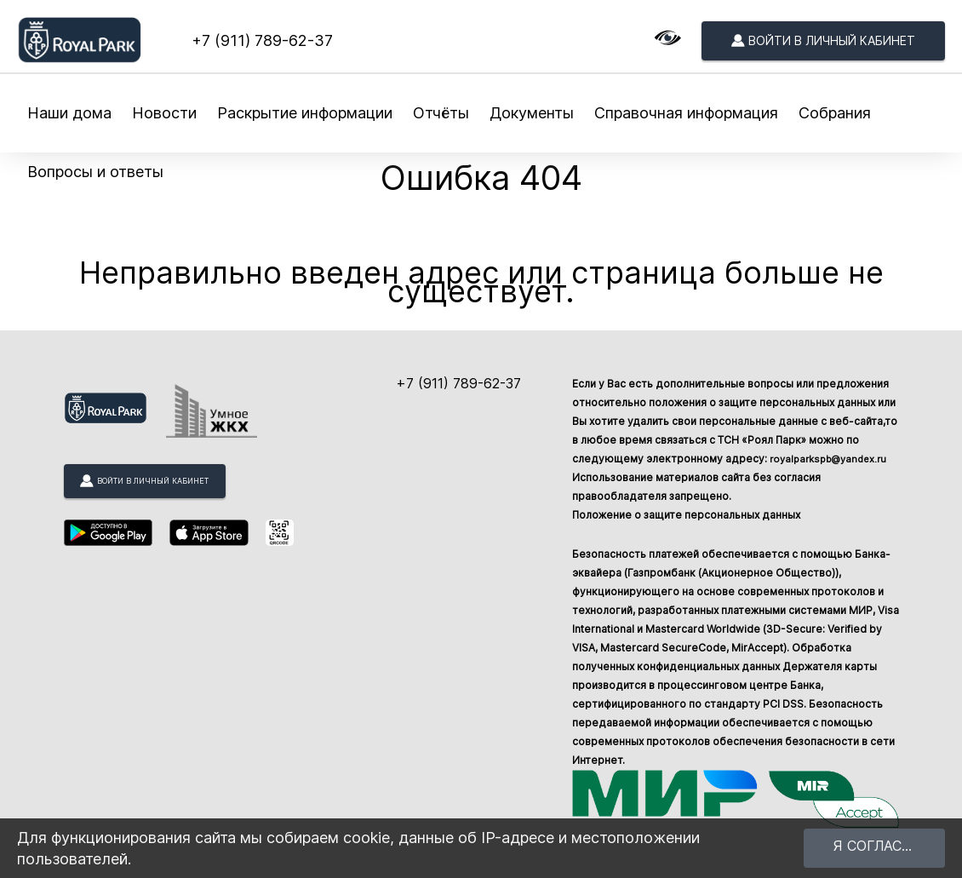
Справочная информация (686, 113)
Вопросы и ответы (95, 172)
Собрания (835, 113)
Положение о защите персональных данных (686, 514)
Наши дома (69, 113)
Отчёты (441, 113)
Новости (164, 113)
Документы (532, 113)
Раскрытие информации (304, 113)
